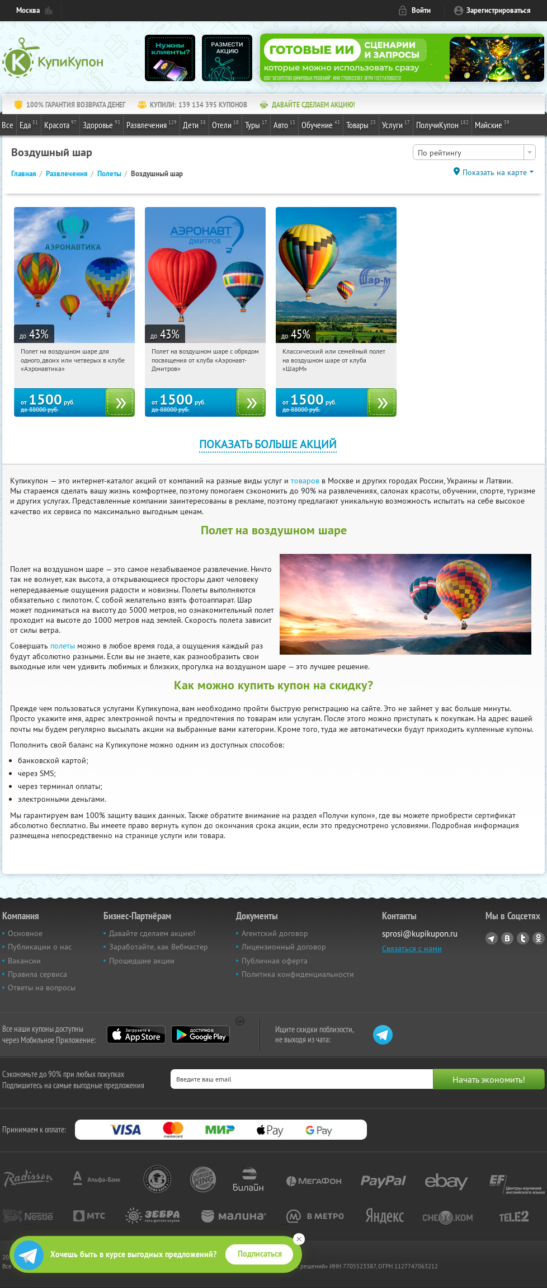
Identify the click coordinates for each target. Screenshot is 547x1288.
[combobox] (474, 152)
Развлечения (151, 124)
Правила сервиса (37, 974)
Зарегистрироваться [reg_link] (498, 10)
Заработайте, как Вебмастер (158, 947)
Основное (25, 933)
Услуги (396, 124)
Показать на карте (495, 172)
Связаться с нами (412, 948)
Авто (284, 124)
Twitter (523, 938)
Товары (361, 124)
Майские (492, 124)
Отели (225, 124)
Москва (28, 10)
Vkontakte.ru (507, 938)
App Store (136, 1034)
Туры (256, 124)
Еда (29, 124)
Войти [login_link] (421, 10)
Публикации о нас (40, 947)
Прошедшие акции (142, 961)
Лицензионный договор (284, 947)
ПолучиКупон (442, 124)
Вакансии (24, 961)
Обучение (320, 124)
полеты (62, 646)
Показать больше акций (268, 444)
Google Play (200, 1034)
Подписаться (260, 1254)
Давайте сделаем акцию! (152, 933)
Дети (194, 124)
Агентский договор (275, 933)
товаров (305, 481)
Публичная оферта (275, 961)
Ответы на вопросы (42, 988)
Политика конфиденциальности (298, 974)
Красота (60, 124)
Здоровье (101, 124)
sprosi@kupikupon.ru (420, 933)
